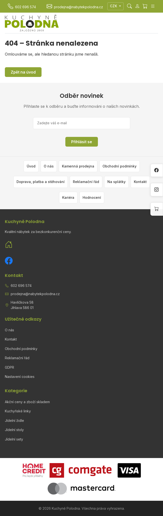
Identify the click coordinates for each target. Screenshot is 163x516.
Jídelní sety (14, 439)
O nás (49, 166)
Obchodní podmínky (120, 166)
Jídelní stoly (14, 430)
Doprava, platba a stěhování (41, 182)
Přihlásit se (81, 141)
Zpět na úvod (23, 72)
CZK (114, 6)
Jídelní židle (14, 420)
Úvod (31, 166)
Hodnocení (92, 197)
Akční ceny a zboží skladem (27, 402)
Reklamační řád (86, 182)
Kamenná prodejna (78, 166)
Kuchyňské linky (18, 411)
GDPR (9, 367)
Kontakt (140, 182)
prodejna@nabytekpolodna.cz (35, 294)
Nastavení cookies (19, 377)
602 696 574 (21, 285)
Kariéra (68, 197)
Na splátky (116, 182)
